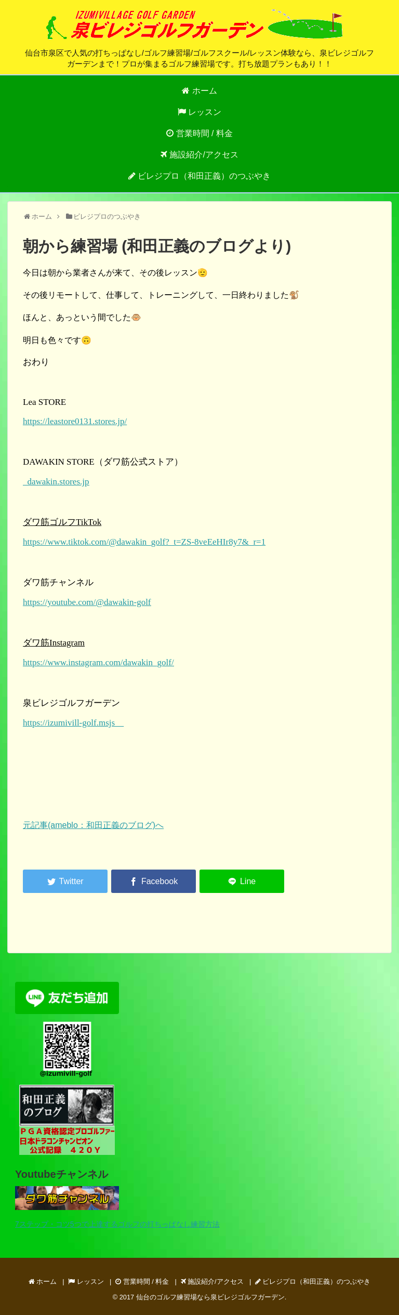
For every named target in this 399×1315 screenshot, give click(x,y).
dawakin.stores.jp (56, 481)
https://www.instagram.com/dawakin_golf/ (98, 662)
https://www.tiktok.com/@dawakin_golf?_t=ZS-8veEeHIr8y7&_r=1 (144, 542)
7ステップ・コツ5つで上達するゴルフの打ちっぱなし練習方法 (117, 1224)
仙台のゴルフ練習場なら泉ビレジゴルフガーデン (210, 1297)
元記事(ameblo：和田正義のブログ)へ (93, 825)
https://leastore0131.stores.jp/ (75, 421)
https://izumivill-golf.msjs (73, 723)
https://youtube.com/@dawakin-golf (87, 602)
